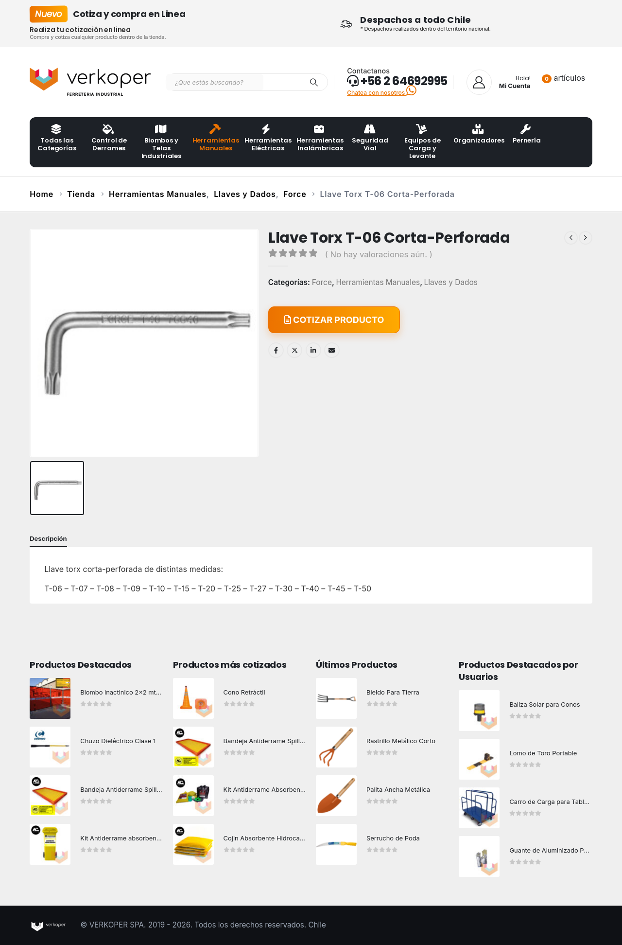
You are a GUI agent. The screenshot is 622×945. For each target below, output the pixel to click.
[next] (585, 238)
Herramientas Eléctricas (267, 139)
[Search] (314, 82)
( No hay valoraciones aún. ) (378, 254)
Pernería (527, 135)
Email (332, 350)
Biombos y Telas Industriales (161, 142)
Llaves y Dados (451, 282)
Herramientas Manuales (215, 139)
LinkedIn (313, 350)
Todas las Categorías (56, 139)
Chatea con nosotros (381, 92)
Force (322, 282)
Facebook (276, 350)
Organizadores (476, 135)
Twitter (294, 350)
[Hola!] (498, 82)
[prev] (571, 238)
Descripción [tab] (48, 538)
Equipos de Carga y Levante (422, 142)
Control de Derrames (109, 139)
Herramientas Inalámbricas (319, 139)
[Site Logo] (90, 82)
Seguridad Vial (370, 139)
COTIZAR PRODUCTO (334, 320)
